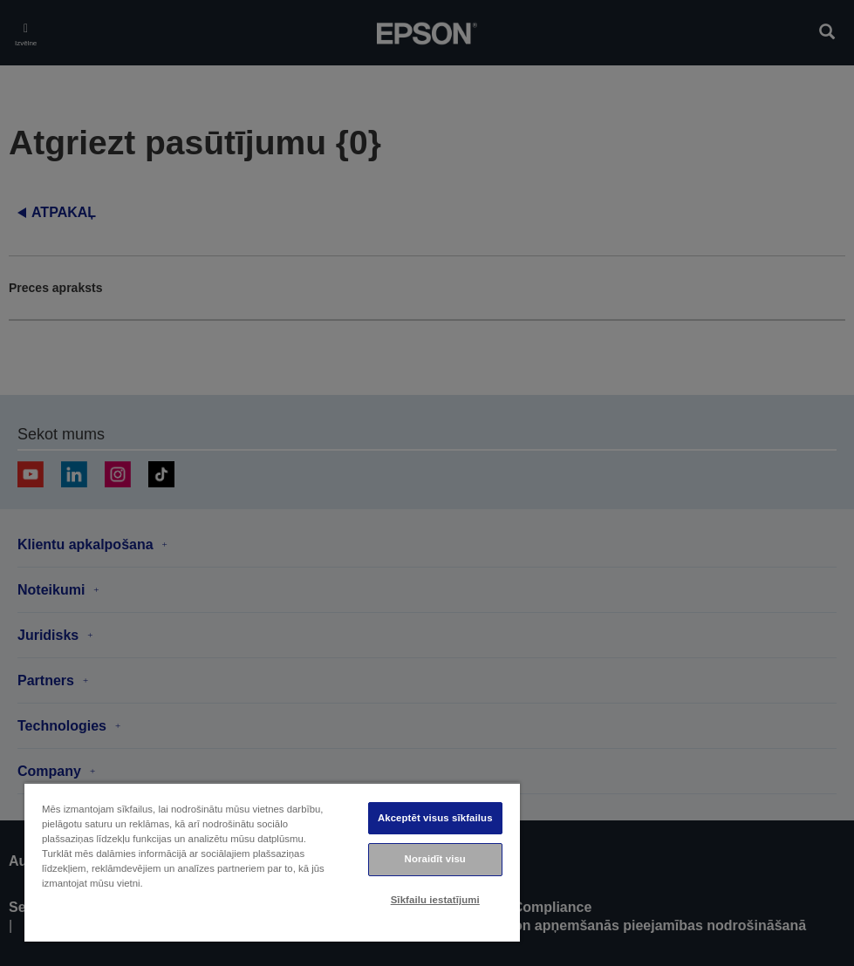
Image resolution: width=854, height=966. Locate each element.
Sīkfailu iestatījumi (435, 900)
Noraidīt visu (435, 859)
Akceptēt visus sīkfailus (435, 818)
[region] (272, 862)
